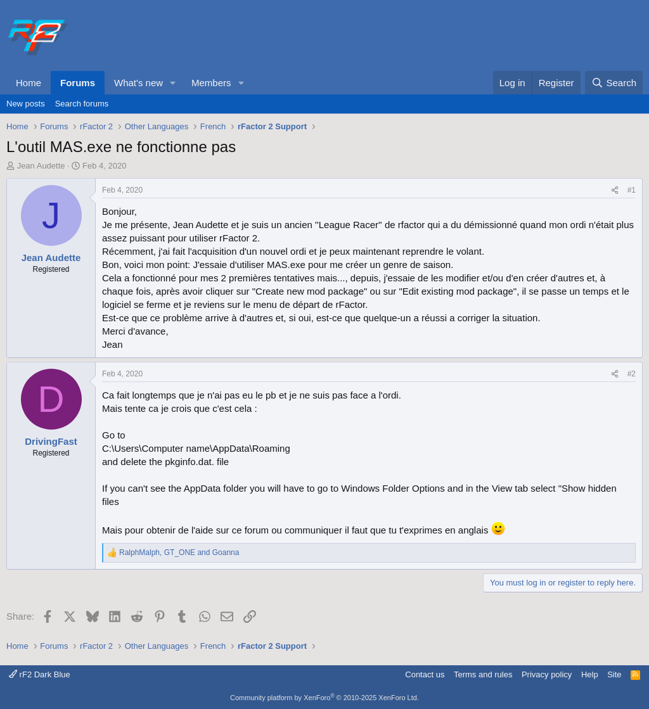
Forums (77, 82)
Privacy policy (547, 674)
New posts (25, 103)
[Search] (614, 82)
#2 (631, 373)
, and (179, 552)
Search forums (82, 103)
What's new (138, 82)
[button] (173, 82)
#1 (631, 190)
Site (614, 674)
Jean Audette (41, 165)
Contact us (424, 674)
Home (28, 82)
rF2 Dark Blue (39, 674)
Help (589, 674)
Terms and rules (483, 674)
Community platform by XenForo (324, 697)
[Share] (615, 190)
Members (211, 82)
